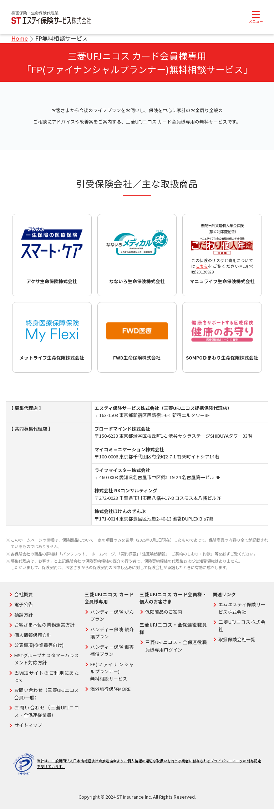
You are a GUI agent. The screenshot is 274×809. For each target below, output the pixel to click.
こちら (202, 266)
